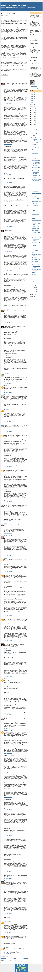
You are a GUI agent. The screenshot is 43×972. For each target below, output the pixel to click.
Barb (5, 309)
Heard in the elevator (36, 175)
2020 (32, 104)
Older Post (26, 958)
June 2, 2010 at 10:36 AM (8, 383)
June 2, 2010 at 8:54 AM (8, 226)
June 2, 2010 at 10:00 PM (8, 809)
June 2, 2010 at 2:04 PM (8, 555)
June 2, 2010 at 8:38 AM (8, 182)
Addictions (34, 212)
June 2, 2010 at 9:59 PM (8, 797)
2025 (32, 94)
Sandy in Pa (6, 921)
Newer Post (3, 958)
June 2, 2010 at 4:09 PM (8, 648)
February (34, 289)
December (34, 125)
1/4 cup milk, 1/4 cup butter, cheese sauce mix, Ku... (36, 172)
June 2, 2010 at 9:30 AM (8, 251)
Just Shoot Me (35, 155)
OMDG (5, 82)
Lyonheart (6, 573)
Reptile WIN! (34, 203)
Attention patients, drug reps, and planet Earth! (36, 266)
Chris (5, 423)
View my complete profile (35, 88)
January (34, 291)
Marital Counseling (36, 147)
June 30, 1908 (35, 142)
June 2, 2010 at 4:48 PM (8, 653)
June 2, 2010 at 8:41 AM (8, 201)
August (33, 133)
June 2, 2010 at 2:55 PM (8, 615)
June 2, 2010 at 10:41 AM (8, 392)
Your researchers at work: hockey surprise (36, 244)
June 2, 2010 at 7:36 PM (8, 714)
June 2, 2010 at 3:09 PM (8, 640)
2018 (32, 108)
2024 (32, 96)
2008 (32, 296)
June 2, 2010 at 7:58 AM (8, 103)
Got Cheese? (34, 165)
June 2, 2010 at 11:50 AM (8, 421)
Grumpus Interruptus (36, 160)
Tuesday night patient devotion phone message (36, 180)
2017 (32, 110)
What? (33, 218)
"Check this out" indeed (36, 201)
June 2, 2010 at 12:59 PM (8, 466)
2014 (32, 116)
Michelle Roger (7, 730)
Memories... (34, 257)
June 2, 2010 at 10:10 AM (8, 306)
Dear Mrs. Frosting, (36, 247)
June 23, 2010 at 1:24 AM (8, 953)
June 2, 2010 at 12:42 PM (8, 431)
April (33, 285)
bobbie (5, 558)
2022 (32, 100)
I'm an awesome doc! (36, 183)
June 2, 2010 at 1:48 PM (8, 520)
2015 (32, 114)
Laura (5, 880)
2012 (32, 120)
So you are (34, 277)
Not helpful (34, 272)
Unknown (6, 934)
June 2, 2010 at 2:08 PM (8, 571)
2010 (32, 124)
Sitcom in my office (36, 259)
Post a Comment (4, 956)
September (34, 131)
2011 (32, 122)
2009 (32, 294)
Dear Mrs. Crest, (35, 153)
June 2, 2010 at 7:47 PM (8, 728)
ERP (5, 642)
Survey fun (34, 177)
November (34, 127)
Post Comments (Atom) (11, 960)
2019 (32, 106)
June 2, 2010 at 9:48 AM (8, 270)
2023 (32, 98)
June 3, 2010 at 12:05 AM (8, 871)
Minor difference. (35, 230)
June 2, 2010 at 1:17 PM (8, 489)
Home (15, 958)
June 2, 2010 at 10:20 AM (8, 355)
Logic (33, 216)
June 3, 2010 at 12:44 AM (8, 878)
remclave (6, 229)
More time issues (35, 214)
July (33, 135)
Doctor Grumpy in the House (13, 6)
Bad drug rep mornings (36, 187)
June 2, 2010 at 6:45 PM (8, 676)
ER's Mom (6, 385)
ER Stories (34, 196)
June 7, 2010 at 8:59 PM (8, 944)
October (34, 129)
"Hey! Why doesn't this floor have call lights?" (36, 239)
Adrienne (6, 617)
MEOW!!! (34, 185)
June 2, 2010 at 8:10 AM (8, 144)
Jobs (33, 252)
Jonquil (5, 947)
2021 (32, 102)
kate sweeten (7, 394)
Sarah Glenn (6, 373)
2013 (32, 118)
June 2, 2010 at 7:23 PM (8, 689)
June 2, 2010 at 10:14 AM (8, 322)
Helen (5, 409)
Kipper (5, 469)
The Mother (6, 324)
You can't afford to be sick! (8, 13)
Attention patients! (35, 228)
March (33, 287)
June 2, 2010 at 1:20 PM (8, 501)
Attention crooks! (35, 235)
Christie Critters (7, 535)
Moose (5, 504)
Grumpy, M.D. (34, 86)
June (33, 137)
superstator (6, 434)
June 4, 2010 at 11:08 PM (8, 932)
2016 (32, 112)
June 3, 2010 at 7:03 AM (8, 913)
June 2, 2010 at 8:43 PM (8, 753)
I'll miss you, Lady (35, 226)
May (33, 283)
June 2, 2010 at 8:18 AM (8, 174)
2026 (32, 92)
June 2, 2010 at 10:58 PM (8, 835)
